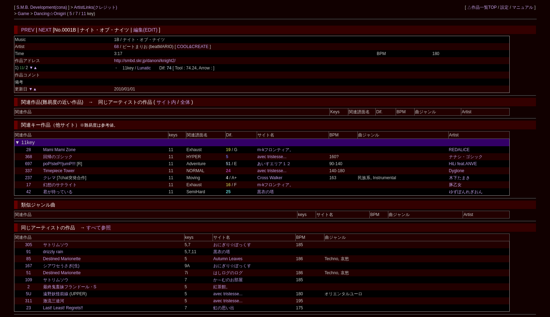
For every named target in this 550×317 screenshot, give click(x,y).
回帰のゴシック (58, 156)
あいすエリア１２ (274, 163)
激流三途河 (53, 300)
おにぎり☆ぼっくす (232, 244)
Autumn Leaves (227, 258)
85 (28, 258)
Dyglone (456, 170)
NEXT (45, 30)
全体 (185, 102)
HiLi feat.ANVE (463, 163)
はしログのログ (228, 272)
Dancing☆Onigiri (50, 13)
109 (28, 279)
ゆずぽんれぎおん (466, 191)
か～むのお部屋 (228, 279)
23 (28, 307)
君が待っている (58, 191)
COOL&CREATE (193, 46)
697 (28, 163)
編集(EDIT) (145, 30)
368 (28, 156)
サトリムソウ (55, 244)
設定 (504, 7)
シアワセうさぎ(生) (61, 265)
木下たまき (459, 177)
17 (28, 184)
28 (28, 149)
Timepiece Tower (59, 170)
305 (28, 244)
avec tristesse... (271, 156)
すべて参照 (98, 227)
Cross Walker (269, 177)
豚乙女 (455, 184)
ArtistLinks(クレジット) (95, 7)
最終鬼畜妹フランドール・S (69, 286)
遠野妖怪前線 (55, 293)
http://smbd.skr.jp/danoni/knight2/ (144, 60)
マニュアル (522, 7)
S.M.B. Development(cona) (42, 7)
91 (28, 251)
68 (116, 46)
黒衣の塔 (265, 191)
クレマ (49, 177)
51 (28, 272)
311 (28, 300)
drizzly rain (53, 251)
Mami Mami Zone (59, 149)
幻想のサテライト (60, 184)
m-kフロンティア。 (275, 149)
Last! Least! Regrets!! (63, 307)
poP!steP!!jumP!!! (59, 163)
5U (28, 293)
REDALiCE (459, 149)
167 (28, 265)
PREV (27, 30)
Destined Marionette (62, 258)
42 (28, 191)
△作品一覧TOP (482, 7)
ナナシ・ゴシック (466, 156)
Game (24, 13)
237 (28, 177)
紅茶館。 (221, 286)
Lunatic (144, 68)
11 (83, 13)
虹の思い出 (223, 307)
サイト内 (166, 102)
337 (28, 170)
